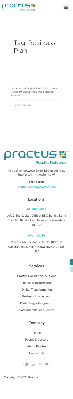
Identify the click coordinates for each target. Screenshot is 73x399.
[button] (66, 7)
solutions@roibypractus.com (36, 187)
